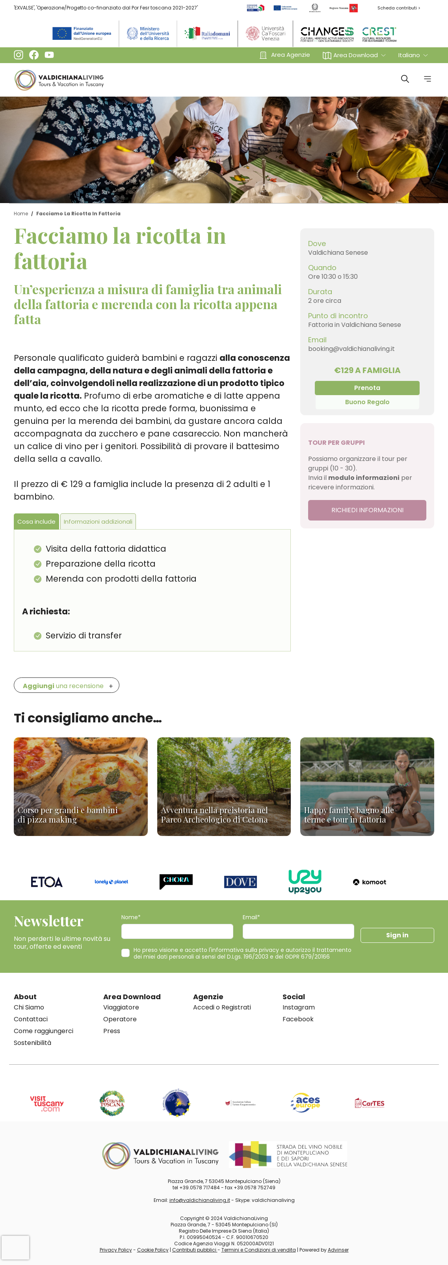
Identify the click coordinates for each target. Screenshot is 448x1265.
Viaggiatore (121, 1007)
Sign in (397, 935)
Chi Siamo (29, 1007)
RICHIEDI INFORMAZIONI (367, 510)
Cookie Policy (153, 1249)
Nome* (131, 917)
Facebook (298, 1019)
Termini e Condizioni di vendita (258, 1249)
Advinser (338, 1249)
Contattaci (31, 1019)
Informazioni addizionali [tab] (98, 521)
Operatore (120, 1019)
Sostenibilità (32, 1042)
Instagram (299, 1007)
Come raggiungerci (43, 1031)
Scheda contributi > (398, 8)
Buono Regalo (367, 402)
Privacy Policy (116, 1249)
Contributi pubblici (194, 1249)
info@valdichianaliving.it (199, 1200)
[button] (354, 55)
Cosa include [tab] (36, 521)
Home (21, 213)
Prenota (367, 387)
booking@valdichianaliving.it (351, 348)
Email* (251, 917)
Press (111, 1031)
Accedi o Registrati (222, 1007)
